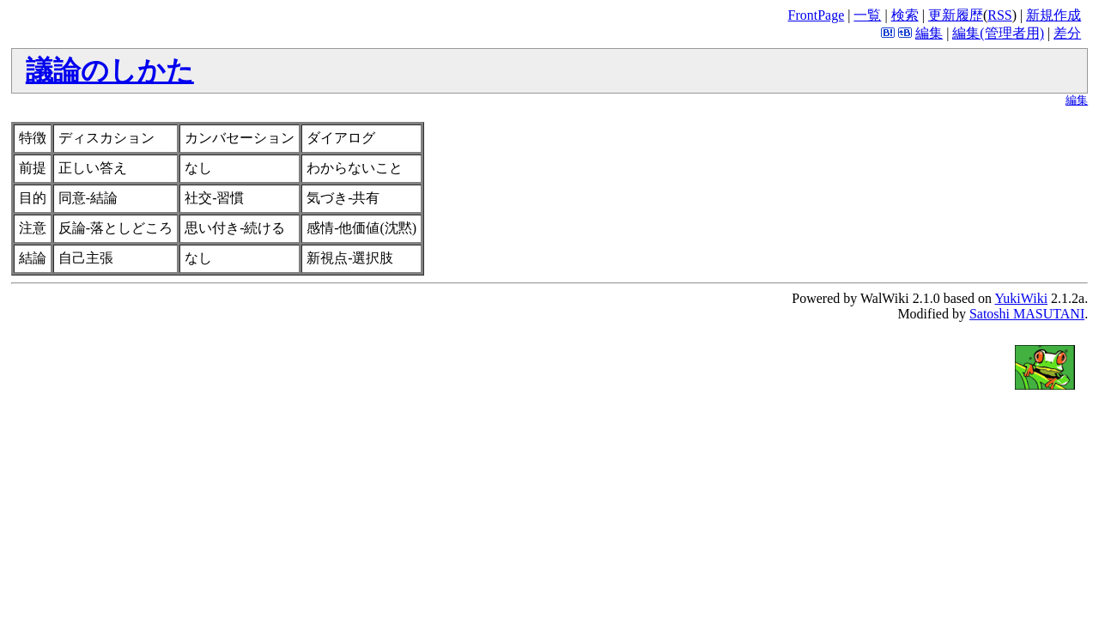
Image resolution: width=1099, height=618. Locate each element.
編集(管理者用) (998, 33)
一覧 (867, 15)
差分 (1067, 33)
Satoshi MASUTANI (1026, 313)
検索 (905, 15)
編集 (929, 33)
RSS (999, 15)
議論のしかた (110, 70)
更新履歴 (955, 15)
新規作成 (1053, 15)
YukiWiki (1021, 298)
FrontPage (815, 15)
